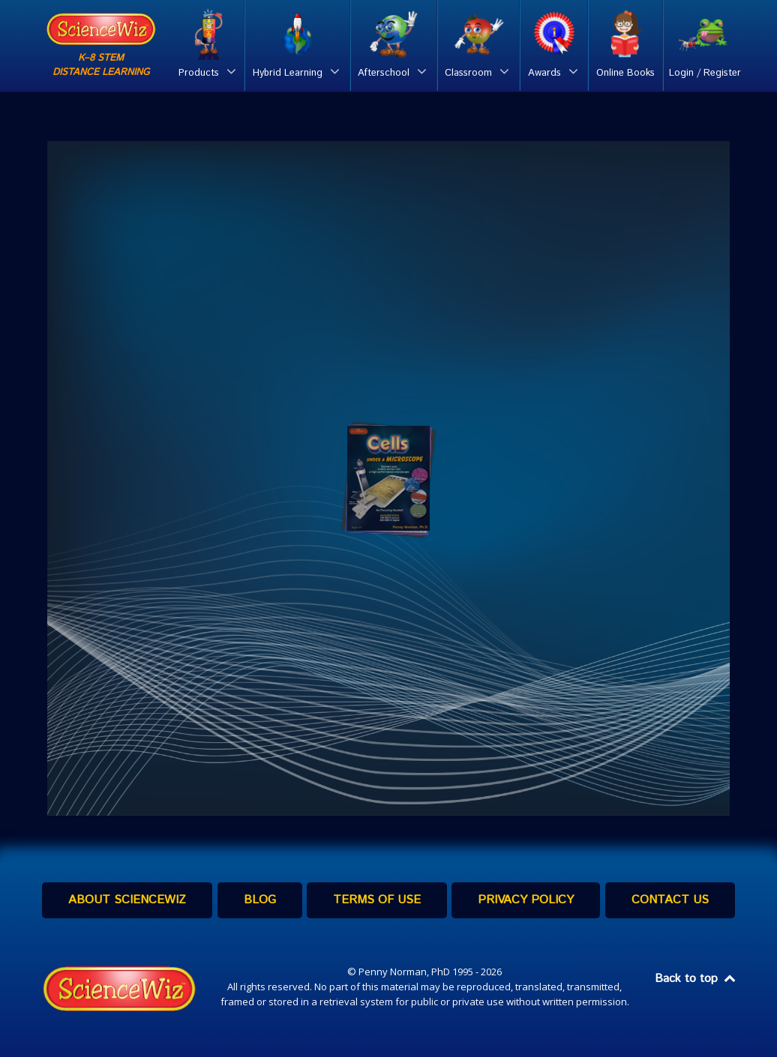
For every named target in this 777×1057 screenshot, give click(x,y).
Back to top (696, 978)
